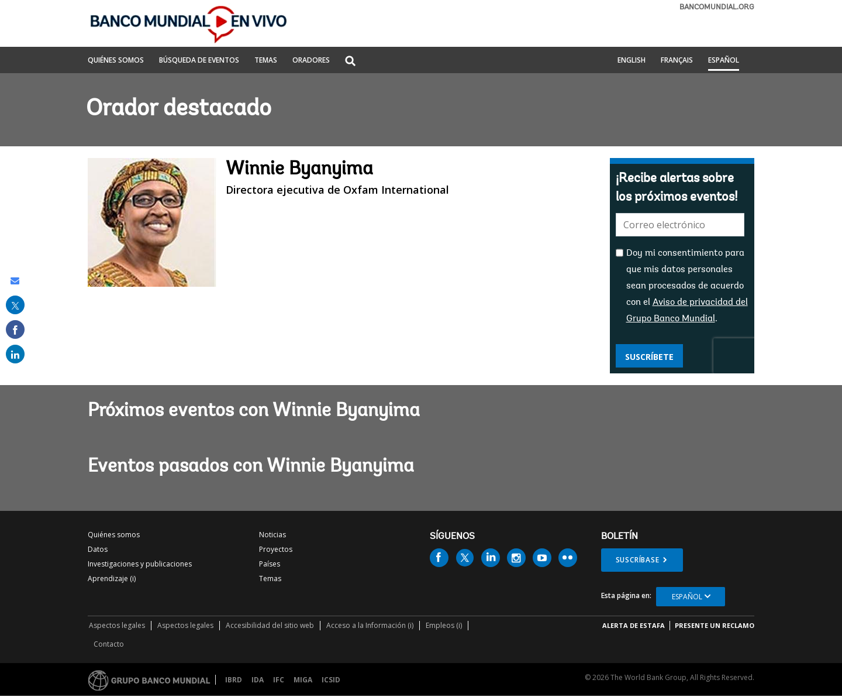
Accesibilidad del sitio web (270, 625)
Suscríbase (638, 560)
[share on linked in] (15, 354)
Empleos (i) (444, 625)
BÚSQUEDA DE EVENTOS (199, 61)
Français (677, 61)
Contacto (109, 644)
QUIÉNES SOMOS (116, 61)
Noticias (272, 535)
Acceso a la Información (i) (369, 625)
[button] (350, 62)
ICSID (331, 680)
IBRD (233, 680)
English (631, 61)
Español (723, 61)
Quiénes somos (114, 535)
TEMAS (265, 61)
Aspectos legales (117, 625)
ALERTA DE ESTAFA (633, 625)
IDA (257, 680)
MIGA (303, 680)
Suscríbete (649, 356)
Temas (270, 578)
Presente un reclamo (714, 625)
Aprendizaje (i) (112, 578)
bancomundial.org (716, 7)
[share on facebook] (15, 329)
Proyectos (275, 549)
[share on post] (15, 305)
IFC (278, 680)
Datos (98, 549)
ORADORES (311, 61)
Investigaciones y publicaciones (140, 564)
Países (269, 564)
